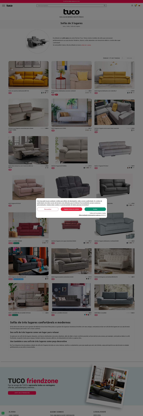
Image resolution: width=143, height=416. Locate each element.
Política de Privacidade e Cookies (98, 213)
